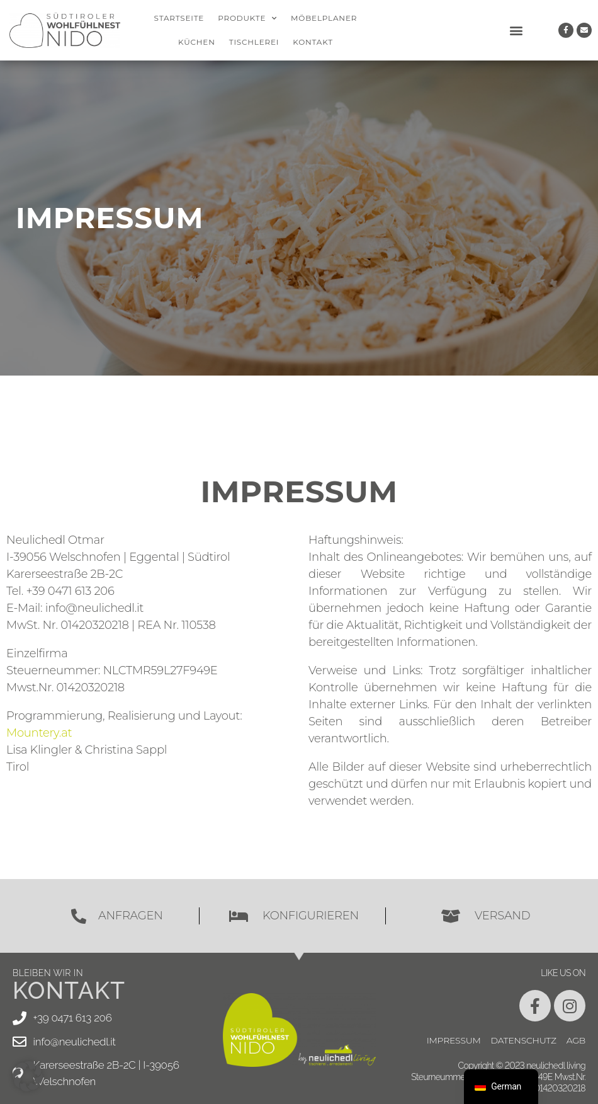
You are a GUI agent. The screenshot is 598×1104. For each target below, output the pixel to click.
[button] (515, 30)
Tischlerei (254, 42)
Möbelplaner (324, 18)
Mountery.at (39, 733)
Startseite (179, 18)
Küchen (196, 42)
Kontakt (313, 42)
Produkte (247, 18)
